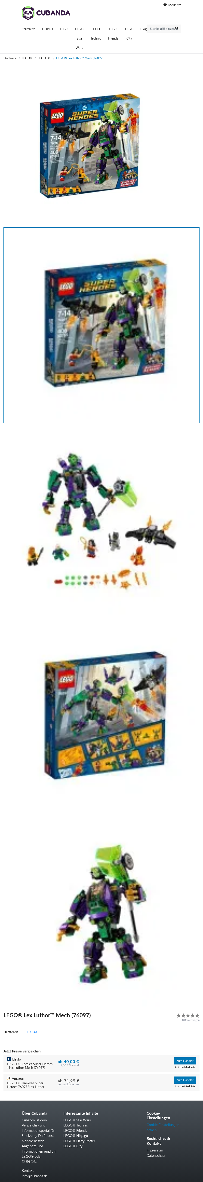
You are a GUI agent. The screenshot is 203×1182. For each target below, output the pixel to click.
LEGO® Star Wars (77, 1120)
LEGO (64, 29)
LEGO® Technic (75, 1125)
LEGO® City (73, 1146)
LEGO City (129, 33)
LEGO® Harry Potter (79, 1141)
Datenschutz (156, 1155)
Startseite (28, 29)
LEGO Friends (113, 33)
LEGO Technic (95, 33)
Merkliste (172, 5)
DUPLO (47, 29)
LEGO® (27, 58)
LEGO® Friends (75, 1130)
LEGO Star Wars (79, 38)
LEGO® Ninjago (75, 1135)
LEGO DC (44, 58)
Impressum (155, 1150)
